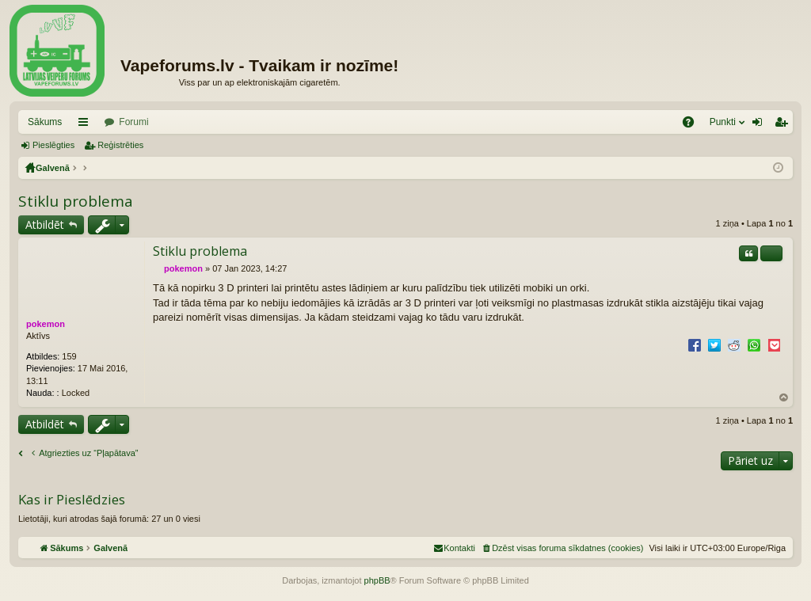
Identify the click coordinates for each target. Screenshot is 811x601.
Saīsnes (86, 125)
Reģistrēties (120, 145)
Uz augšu (784, 398)
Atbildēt (44, 224)
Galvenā (53, 168)
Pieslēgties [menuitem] (760, 125)
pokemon (45, 324)
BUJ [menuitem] (693, 125)
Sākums (45, 121)
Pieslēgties (53, 145)
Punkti (723, 121)
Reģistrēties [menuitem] (784, 125)
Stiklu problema (75, 201)
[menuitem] (562, 548)
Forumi (133, 121)
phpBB (377, 580)
